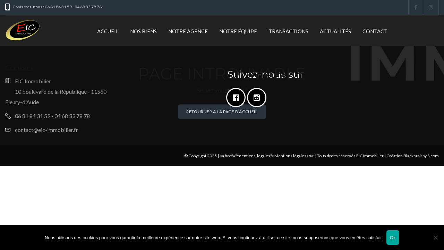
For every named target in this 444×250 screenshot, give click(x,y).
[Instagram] (258, 97)
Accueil (108, 31)
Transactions (288, 31)
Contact (374, 31)
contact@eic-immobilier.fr (46, 129)
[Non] (435, 237)
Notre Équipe (238, 31)
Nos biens (143, 31)
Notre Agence (188, 31)
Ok (393, 237)
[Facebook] (237, 97)
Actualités (335, 31)
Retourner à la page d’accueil (221, 111)
